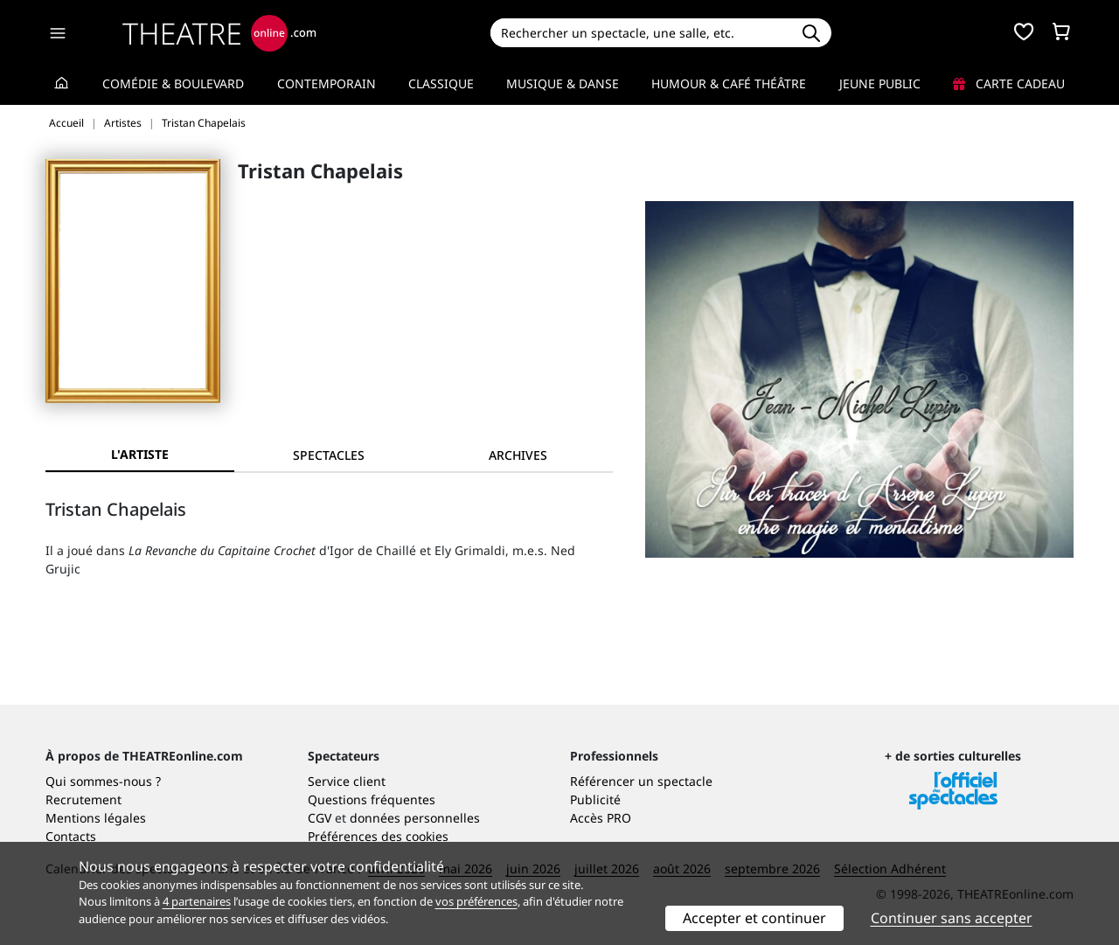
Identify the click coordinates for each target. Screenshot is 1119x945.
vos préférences (476, 901)
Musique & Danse (562, 83)
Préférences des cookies (378, 836)
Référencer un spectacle (641, 781)
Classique (441, 83)
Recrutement (83, 799)
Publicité (595, 799)
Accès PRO (600, 818)
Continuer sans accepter (951, 918)
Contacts (70, 836)
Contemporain (326, 83)
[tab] (328, 455)
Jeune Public (880, 83)
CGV (319, 818)
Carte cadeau (1009, 83)
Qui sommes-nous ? (103, 781)
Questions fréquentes (371, 799)
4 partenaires (197, 901)
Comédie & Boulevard (173, 83)
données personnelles (415, 818)
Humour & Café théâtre (728, 83)
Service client (347, 781)
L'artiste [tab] (140, 454)
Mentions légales (95, 818)
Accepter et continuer (754, 918)
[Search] (640, 32)
